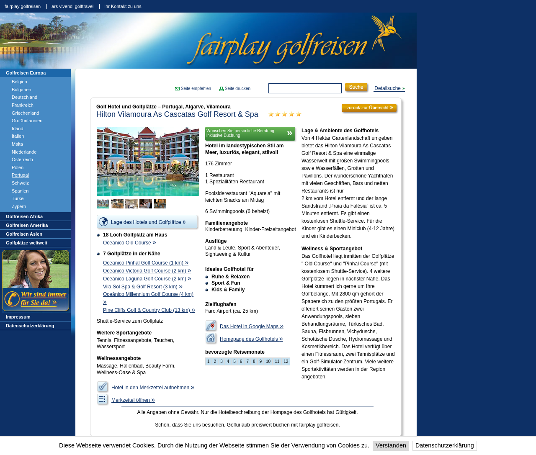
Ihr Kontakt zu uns (123, 6)
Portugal (20, 174)
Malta (17, 144)
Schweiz (20, 182)
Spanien (20, 190)
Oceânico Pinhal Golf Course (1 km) (145, 263)
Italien (18, 136)
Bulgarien (21, 89)
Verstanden (391, 445)
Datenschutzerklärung (444, 445)
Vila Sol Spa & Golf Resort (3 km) (143, 287)
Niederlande (24, 151)
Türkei (18, 198)
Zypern (19, 206)
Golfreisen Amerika (27, 225)
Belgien (19, 81)
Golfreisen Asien (24, 233)
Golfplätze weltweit (26, 242)
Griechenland (25, 113)
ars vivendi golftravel (72, 6)
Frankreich (23, 105)
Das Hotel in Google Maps (251, 326)
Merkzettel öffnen (133, 400)
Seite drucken (237, 88)
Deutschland (24, 97)
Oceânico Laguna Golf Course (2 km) (147, 279)
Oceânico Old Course (129, 243)
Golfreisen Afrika (24, 216)
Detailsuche (387, 88)
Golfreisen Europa (26, 72)
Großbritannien (27, 120)
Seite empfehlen (196, 88)
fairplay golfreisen (23, 6)
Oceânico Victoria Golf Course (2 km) (147, 271)
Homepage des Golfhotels (251, 339)
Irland (17, 128)
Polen (17, 167)
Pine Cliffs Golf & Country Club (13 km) (149, 310)
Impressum (18, 316)
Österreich (22, 159)
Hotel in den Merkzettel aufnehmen (152, 388)
